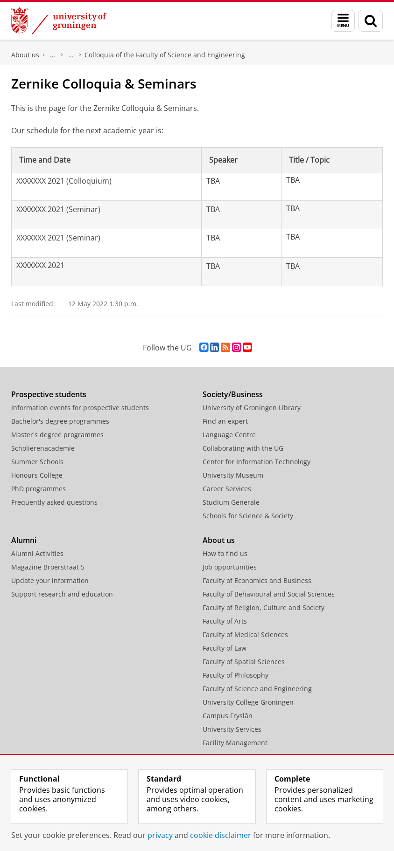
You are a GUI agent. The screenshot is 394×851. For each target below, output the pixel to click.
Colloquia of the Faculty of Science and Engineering (164, 54)
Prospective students (48, 394)
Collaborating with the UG (243, 448)
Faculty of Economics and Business (257, 580)
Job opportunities (230, 567)
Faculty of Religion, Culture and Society (263, 607)
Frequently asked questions (54, 502)
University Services (232, 729)
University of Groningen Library (252, 407)
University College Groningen (248, 702)
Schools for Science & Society (248, 515)
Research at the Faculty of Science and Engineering (71, 55)
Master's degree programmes (57, 434)
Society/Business (233, 394)
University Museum (233, 475)
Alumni (23, 540)
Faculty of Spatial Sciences (244, 661)
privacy (160, 835)
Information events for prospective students (80, 407)
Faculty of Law (224, 648)
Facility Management (235, 742)
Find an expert (225, 421)
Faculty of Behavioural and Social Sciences (269, 594)
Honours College (37, 475)
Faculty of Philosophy (235, 675)
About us (25, 54)
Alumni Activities (37, 553)
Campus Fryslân (228, 715)
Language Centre (229, 434)
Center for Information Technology (256, 461)
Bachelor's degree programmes (60, 421)
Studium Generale (231, 502)
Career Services (227, 488)
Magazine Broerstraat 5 (47, 567)
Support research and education (62, 594)
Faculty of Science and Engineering (52, 55)
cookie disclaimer (220, 835)
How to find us (225, 553)
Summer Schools (37, 461)
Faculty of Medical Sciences (245, 634)
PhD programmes (38, 488)
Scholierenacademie (43, 448)
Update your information (50, 580)
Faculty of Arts (225, 621)
